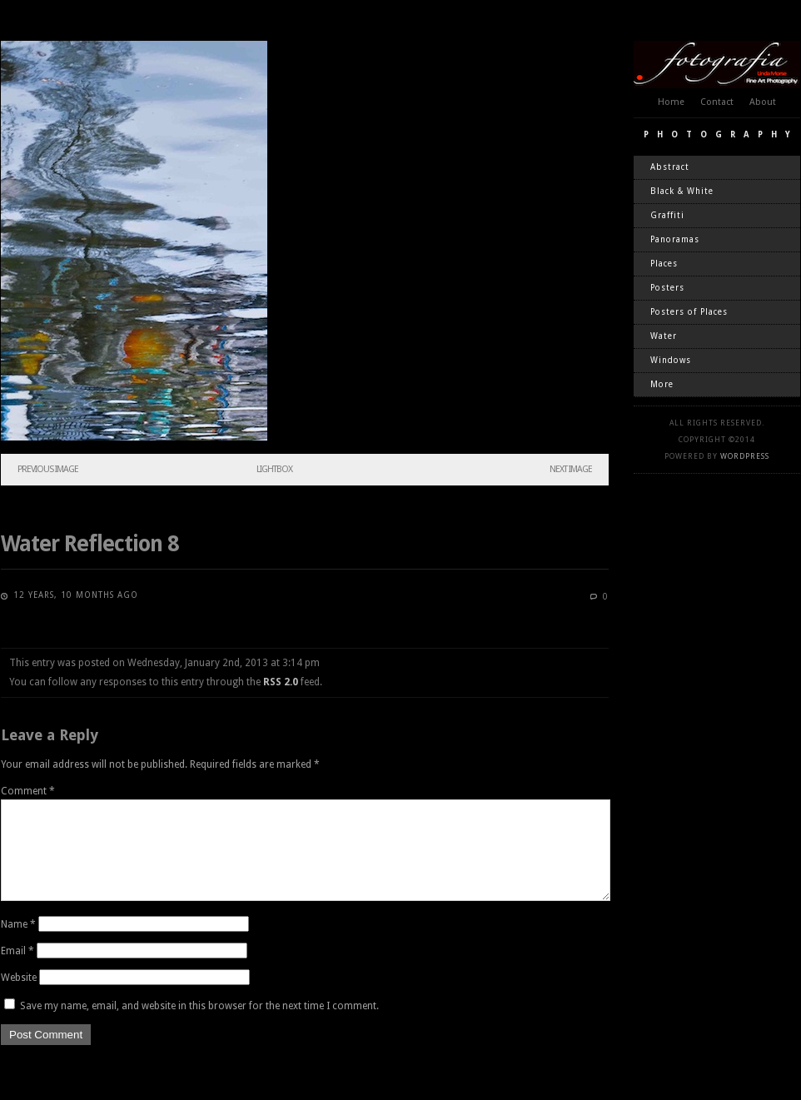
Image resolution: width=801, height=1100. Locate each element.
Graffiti (667, 215)
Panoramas (674, 239)
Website (19, 997)
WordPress (744, 456)
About (762, 102)
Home (671, 102)
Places (664, 263)
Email (17, 971)
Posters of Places (689, 311)
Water (663, 336)
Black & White (682, 191)
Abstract (669, 167)
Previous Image (47, 469)
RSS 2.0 (280, 682)
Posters (667, 287)
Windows (670, 360)
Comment (28, 791)
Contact (717, 102)
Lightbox (274, 469)
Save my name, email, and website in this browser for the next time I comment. (199, 1026)
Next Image (571, 469)
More (662, 384)
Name (18, 944)
